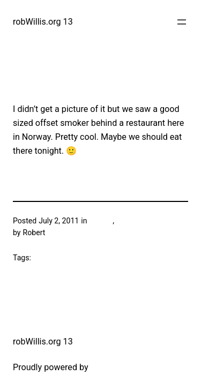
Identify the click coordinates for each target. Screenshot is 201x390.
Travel (126, 220)
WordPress (111, 367)
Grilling (101, 220)
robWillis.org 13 (43, 22)
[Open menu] (181, 22)
